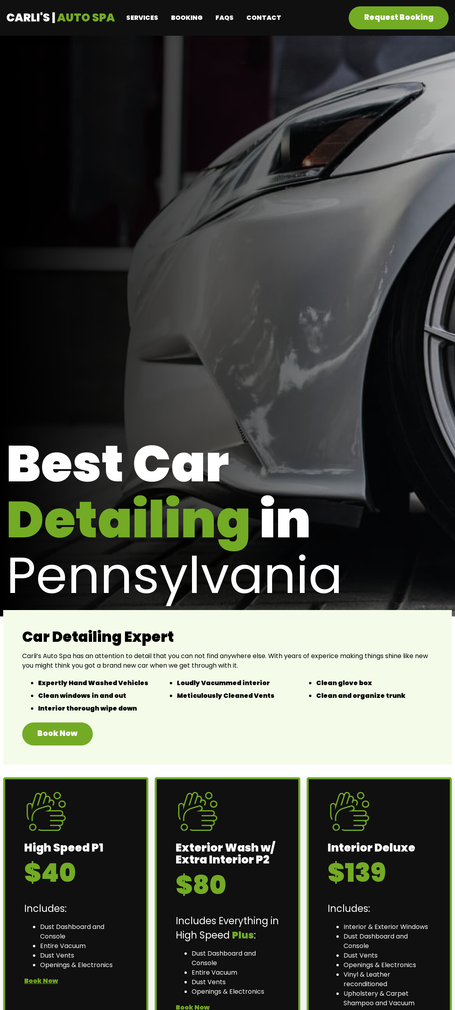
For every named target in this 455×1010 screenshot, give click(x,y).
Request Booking (399, 17)
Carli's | (60, 17)
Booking (187, 17)
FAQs (224, 17)
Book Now (57, 733)
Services (142, 17)
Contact (263, 17)
